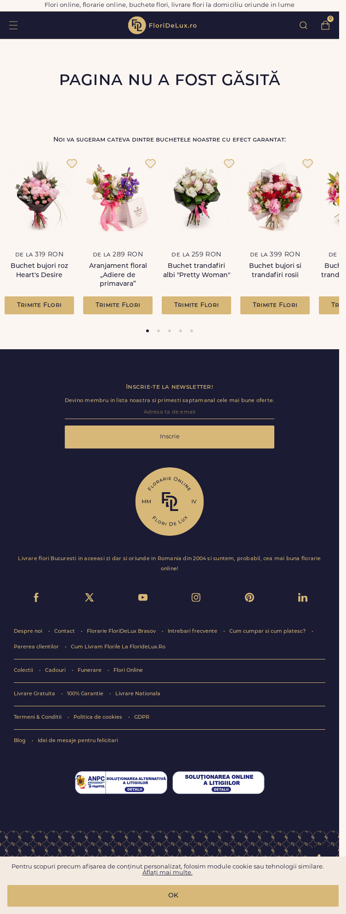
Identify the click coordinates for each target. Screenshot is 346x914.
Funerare (90, 670)
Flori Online (128, 670)
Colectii (24, 670)
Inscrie (170, 437)
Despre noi (29, 631)
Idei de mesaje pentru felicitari (78, 741)
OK (173, 895)
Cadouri (56, 670)
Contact (65, 631)
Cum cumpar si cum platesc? (268, 631)
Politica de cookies (99, 717)
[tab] (147, 331)
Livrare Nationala (137, 694)
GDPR (141, 717)
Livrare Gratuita (35, 694)
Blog (20, 741)
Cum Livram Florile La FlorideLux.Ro (118, 647)
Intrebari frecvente (193, 631)
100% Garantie (86, 694)
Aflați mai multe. (167, 873)
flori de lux (162, 25)
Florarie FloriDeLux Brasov (122, 631)
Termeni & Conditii (38, 717)
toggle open (13, 25)
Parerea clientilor (37, 647)
